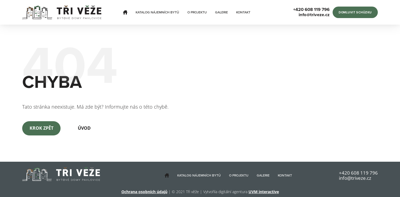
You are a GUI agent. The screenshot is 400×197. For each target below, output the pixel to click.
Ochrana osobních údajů (144, 191)
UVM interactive (263, 191)
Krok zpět (41, 128)
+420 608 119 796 (358, 173)
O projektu (197, 12)
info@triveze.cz (355, 178)
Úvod (84, 128)
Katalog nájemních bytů (157, 12)
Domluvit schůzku (355, 12)
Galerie (221, 12)
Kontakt (243, 12)
